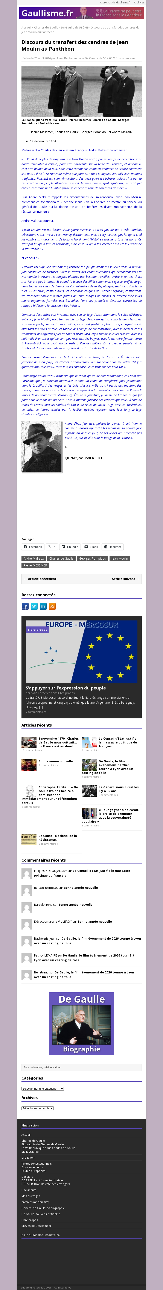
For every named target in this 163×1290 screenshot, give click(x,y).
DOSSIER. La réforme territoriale (42, 1180)
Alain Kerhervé (66, 58)
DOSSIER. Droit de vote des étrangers (45, 1184)
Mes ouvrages (30, 1196)
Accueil (25, 1135)
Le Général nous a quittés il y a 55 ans (119, 789)
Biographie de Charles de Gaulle (42, 1144)
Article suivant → (125, 579)
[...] (41, 707)
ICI (100, 458)
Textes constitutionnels (36, 1163)
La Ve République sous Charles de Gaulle (48, 1148)
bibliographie (30, 1151)
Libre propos (29, 1220)
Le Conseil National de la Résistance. (58, 838)
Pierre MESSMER (35, 565)
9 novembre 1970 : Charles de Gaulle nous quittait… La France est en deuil (59, 742)
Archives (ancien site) (35, 1202)
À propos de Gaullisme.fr (115, 2)
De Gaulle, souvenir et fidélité (40, 1214)
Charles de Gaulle (46, 27)
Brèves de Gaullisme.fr (36, 1226)
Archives (139, 2)
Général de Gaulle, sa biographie (43, 1208)
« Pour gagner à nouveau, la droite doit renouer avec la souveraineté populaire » (110, 816)
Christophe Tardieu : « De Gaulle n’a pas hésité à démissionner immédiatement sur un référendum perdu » (49, 795)
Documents (28, 1190)
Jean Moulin (120, 558)
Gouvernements (32, 1167)
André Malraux (34, 558)
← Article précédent (40, 579)
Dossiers (27, 1177)
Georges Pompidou (92, 558)
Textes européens (33, 1171)
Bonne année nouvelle (56, 761)
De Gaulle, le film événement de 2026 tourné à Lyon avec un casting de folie (107, 767)
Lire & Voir (28, 1157)
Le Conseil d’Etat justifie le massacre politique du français (118, 742)
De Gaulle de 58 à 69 (98, 58)
